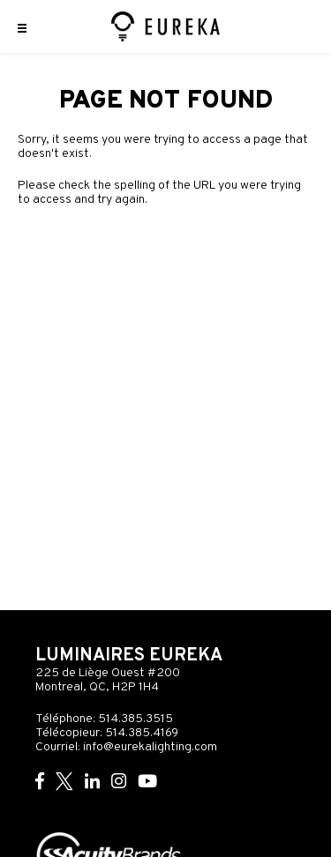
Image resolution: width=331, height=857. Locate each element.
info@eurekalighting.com (150, 747)
